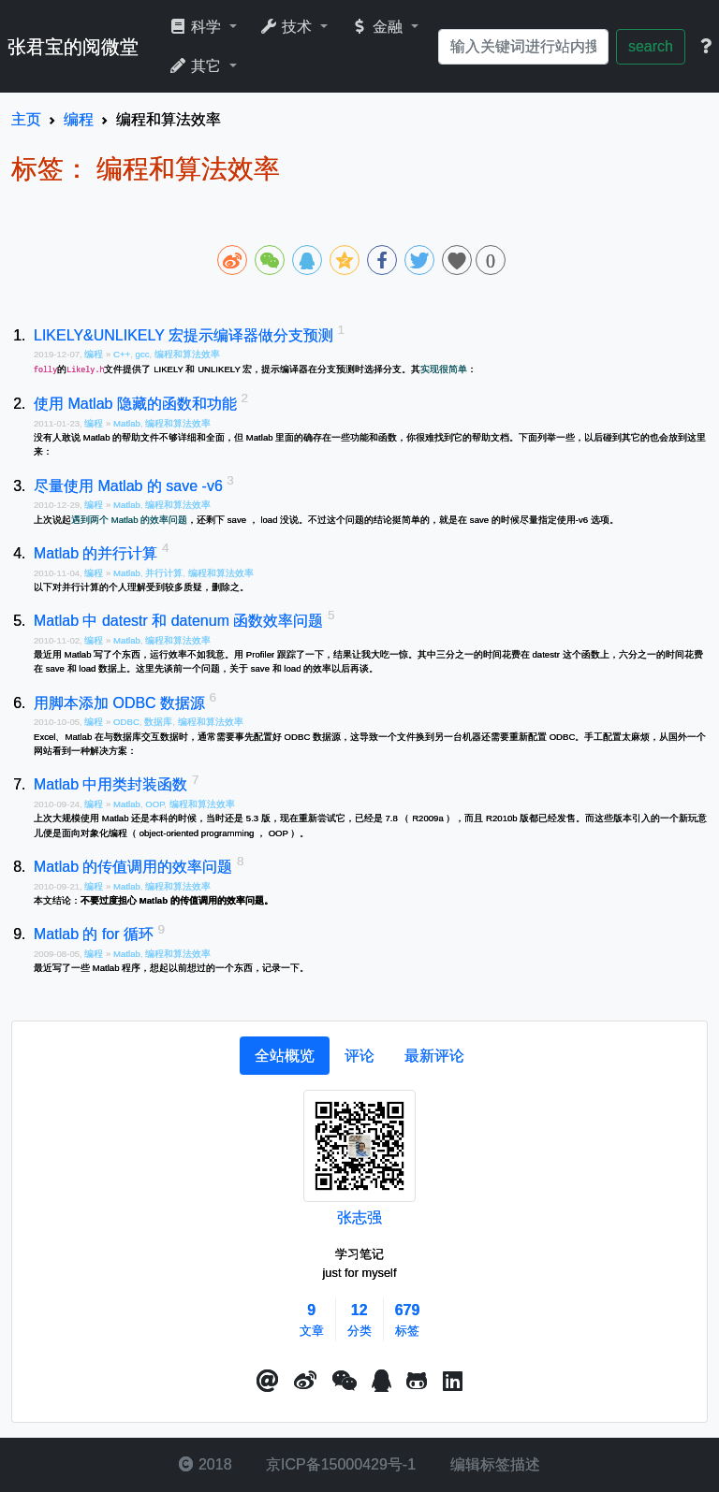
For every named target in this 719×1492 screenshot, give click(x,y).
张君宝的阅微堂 (73, 46)
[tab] (285, 1056)
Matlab (126, 423)
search (650, 46)
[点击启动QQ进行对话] (381, 1381)
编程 (95, 354)
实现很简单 (443, 369)
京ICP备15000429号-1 (339, 1464)
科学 (197, 27)
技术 (287, 27)
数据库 (158, 722)
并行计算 (164, 573)
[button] (267, 1381)
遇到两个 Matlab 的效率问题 (129, 519)
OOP (154, 804)
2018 (205, 1464)
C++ (121, 354)
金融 (378, 27)
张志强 (359, 1217)
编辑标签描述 (492, 1464)
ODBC (126, 722)
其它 (197, 66)
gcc (143, 354)
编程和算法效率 (187, 354)
